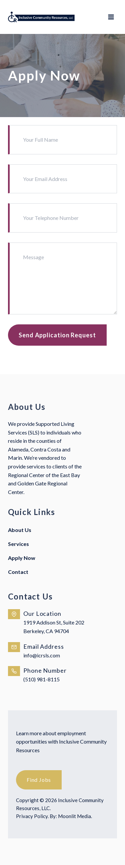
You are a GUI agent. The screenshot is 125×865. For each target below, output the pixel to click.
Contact (18, 572)
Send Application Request (57, 335)
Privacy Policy (32, 816)
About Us (19, 530)
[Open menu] (111, 17)
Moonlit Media (74, 816)
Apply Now (21, 558)
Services (18, 544)
